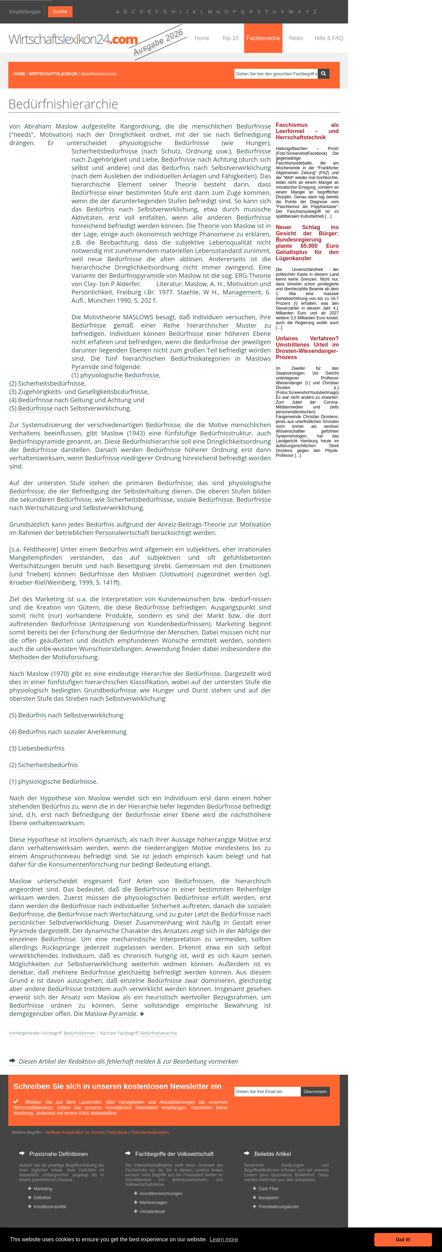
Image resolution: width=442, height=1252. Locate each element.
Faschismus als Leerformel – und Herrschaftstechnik (307, 131)
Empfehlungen (24, 12)
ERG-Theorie (253, 275)
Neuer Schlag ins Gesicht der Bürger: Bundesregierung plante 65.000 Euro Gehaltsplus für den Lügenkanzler (307, 242)
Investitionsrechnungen (158, 1193)
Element (130, 184)
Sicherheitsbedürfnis (48, 765)
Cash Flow (265, 1188)
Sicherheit (166, 906)
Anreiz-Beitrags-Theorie (192, 524)
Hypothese (55, 798)
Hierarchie (156, 673)
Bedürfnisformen (80, 1033)
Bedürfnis (176, 167)
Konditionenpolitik (47, 1206)
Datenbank (117, 1132)
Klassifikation (149, 682)
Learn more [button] (224, 1239)
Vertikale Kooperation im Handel (74, 1132)
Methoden (24, 657)
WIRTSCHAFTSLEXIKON (53, 74)
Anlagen (194, 176)
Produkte (118, 615)
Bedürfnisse (254, 126)
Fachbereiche (263, 38)
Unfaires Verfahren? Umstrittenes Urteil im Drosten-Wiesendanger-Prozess (307, 348)
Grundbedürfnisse (110, 690)
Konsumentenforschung (83, 864)
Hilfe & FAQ (329, 38)
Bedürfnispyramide (37, 441)
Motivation (55, 134)
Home (202, 38)
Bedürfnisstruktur (225, 433)
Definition (39, 1197)
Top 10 (230, 38)
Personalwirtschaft (122, 532)
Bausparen (266, 1197)
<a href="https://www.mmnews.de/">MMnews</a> (37, 262)
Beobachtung (118, 242)
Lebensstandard (218, 250)
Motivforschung (75, 657)
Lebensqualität (230, 242)
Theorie (185, 184)
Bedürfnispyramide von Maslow (155, 275)
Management (242, 292)
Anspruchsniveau (55, 856)
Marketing (50, 599)
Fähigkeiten (237, 176)
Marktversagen (150, 1202)
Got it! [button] (403, 1239)
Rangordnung (140, 126)
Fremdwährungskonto (276, 1206)
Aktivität (83, 217)
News (296, 38)
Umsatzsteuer (149, 1211)
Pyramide (85, 367)
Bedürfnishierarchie (159, 1033)
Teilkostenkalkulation (150, 1132)
